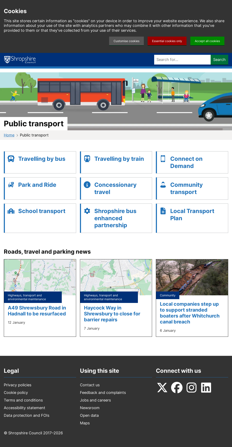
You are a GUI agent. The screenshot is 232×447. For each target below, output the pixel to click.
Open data (89, 415)
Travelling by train (119, 158)
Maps (85, 423)
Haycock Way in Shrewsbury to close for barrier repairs (112, 313)
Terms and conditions (23, 400)
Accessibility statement (24, 408)
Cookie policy (16, 392)
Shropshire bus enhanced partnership (115, 218)
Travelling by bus (41, 158)
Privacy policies (17, 385)
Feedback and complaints (103, 392)
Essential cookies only (167, 41)
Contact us (90, 385)
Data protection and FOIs (26, 415)
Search (219, 59)
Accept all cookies (207, 41)
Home (9, 135)
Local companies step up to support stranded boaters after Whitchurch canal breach (190, 313)
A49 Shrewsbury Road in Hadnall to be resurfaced (37, 310)
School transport (41, 211)
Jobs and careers (95, 400)
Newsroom (90, 408)
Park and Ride (37, 184)
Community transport (186, 188)
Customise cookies (126, 41)
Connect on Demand (186, 162)
